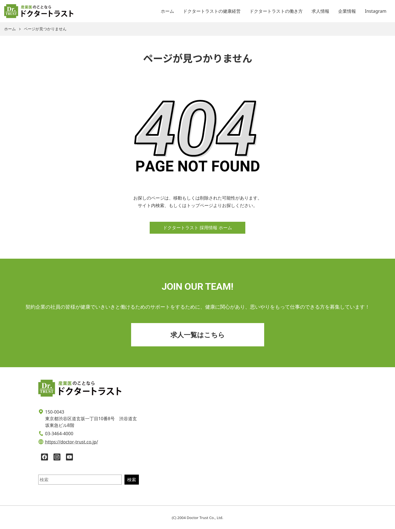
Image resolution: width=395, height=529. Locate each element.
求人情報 (320, 11)
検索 (131, 480)
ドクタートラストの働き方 (276, 11)
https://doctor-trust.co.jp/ (71, 442)
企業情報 (347, 11)
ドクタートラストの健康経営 (212, 11)
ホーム (167, 11)
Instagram (375, 11)
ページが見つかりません (45, 29)
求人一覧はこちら (197, 334)
